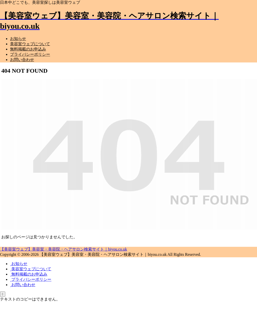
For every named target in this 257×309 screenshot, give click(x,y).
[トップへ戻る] (2, 294)
